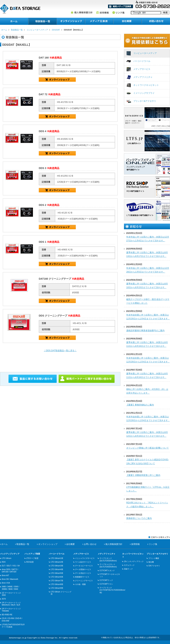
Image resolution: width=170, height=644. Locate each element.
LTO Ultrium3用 (57, 566)
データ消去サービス (83, 573)
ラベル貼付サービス (83, 562)
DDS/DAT (56, 30)
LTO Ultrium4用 (57, 569)
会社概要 (127, 21)
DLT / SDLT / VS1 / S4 (11, 566)
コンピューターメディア (37, 30)
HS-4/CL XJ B (57, 337)
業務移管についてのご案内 (139, 518)
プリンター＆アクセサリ (157, 554)
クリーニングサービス (84, 581)
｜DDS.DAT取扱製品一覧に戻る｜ (60, 350)
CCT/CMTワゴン (106, 584)
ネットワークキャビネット (146, 85)
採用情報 (102, 12)
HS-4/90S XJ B (57, 264)
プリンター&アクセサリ (144, 101)
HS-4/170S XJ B (57, 116)
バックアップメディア (9, 554)
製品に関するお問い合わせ (32, 379)
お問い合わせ (156, 21)
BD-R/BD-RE (7, 615)
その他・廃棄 (80, 584)
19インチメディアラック (134, 561)
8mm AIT (5, 575)
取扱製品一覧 (17, 30)
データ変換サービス (83, 569)
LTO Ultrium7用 (57, 581)
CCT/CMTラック (106, 580)
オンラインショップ (71, 21)
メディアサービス (141, 69)
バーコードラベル (141, 61)
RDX (4, 562)
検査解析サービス (82, 577)
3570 (4, 599)
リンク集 (118, 12)
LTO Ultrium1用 (57, 558)
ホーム (14, 21)
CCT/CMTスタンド (107, 570)
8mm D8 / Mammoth (10, 579)
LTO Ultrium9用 (57, 588)
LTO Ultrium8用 (57, 584)
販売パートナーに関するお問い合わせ (87, 379)
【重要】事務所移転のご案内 (140, 405)
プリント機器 (153, 558)
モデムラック (129, 565)
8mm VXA (6, 583)
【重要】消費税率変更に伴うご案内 (143, 475)
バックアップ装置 (32, 554)
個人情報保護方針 (82, 12)
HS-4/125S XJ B (57, 190)
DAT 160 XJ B (57, 79)
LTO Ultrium (6, 558)
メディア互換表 (120, 6)
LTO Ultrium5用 (57, 573)
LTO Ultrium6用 (57, 577)
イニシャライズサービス (85, 558)
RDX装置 (30, 562)
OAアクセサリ (154, 566)
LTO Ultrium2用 (57, 562)
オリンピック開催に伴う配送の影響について (147, 448)
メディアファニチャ (142, 77)
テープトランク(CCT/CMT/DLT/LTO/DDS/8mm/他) (112, 590)
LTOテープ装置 (32, 558)
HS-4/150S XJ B (57, 153)
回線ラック (128, 569)
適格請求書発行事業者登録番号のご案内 (145, 330)
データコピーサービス (84, 566)
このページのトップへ (159, 537)
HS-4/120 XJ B (57, 227)
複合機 (151, 562)
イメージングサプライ (144, 93)
